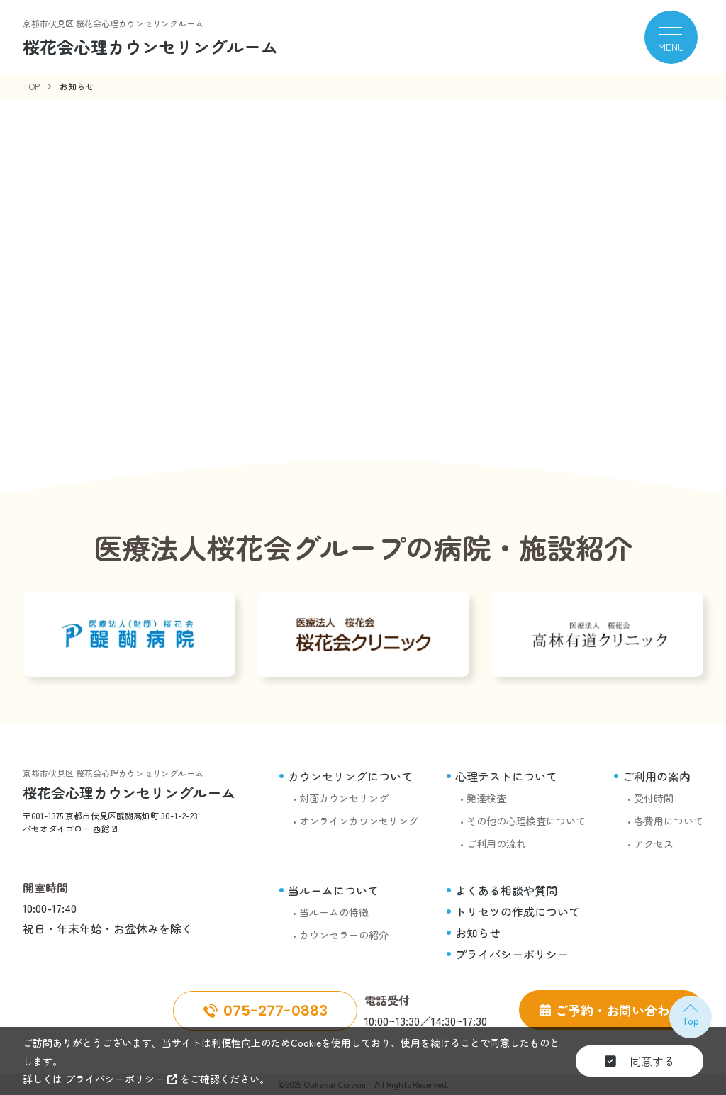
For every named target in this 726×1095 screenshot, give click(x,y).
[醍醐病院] (129, 634)
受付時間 (654, 798)
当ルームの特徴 (334, 912)
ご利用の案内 (656, 776)
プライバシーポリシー (512, 953)
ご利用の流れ (496, 843)
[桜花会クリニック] (363, 634)
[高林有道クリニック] (597, 634)
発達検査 (486, 798)
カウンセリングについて (350, 776)
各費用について (668, 821)
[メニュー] (671, 37)
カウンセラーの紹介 (344, 935)
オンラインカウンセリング (358, 821)
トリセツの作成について (517, 911)
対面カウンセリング (344, 798)
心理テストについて (506, 776)
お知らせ (478, 932)
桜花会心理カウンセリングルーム (129, 792)
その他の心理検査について (526, 821)
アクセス (654, 843)
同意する (640, 1060)
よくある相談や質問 (506, 890)
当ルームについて (333, 890)
